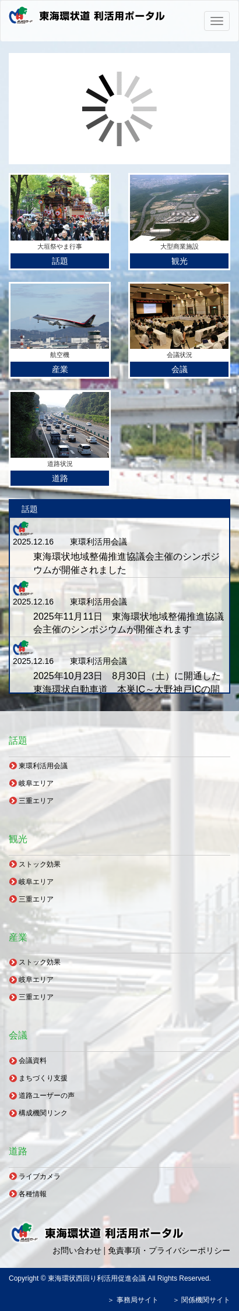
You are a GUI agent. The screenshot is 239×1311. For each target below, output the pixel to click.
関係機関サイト (205, 1300)
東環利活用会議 (43, 766)
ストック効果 (40, 864)
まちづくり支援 (43, 1078)
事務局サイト (138, 1300)
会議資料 (33, 1060)
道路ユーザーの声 (47, 1095)
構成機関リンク (43, 1113)
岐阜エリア (36, 783)
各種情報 (33, 1194)
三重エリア (36, 801)
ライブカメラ (40, 1176)
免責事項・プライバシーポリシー (169, 1250)
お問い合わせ (76, 1250)
